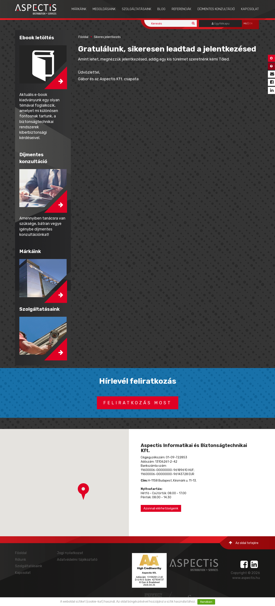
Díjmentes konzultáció (216, 9)
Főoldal (83, 37)
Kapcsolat (250, 9)
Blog (161, 9)
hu (245, 23)
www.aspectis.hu (246, 578)
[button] (83, 491)
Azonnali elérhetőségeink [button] (161, 508)
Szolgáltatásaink (136, 9)
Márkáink (79, 9)
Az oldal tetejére (243, 543)
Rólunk (20, 560)
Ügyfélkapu (220, 23)
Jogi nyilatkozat (70, 553)
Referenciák (181, 9)
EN (250, 23)
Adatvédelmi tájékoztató (77, 560)
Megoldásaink (104, 9)
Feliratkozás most (137, 402)
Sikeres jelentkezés (107, 37)
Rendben (206, 601)
